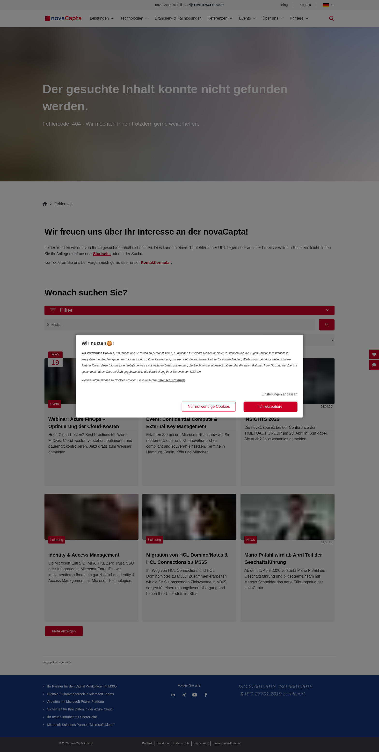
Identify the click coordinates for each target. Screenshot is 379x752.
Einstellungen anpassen (280, 394)
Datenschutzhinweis (171, 380)
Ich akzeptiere (270, 406)
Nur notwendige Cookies (209, 406)
